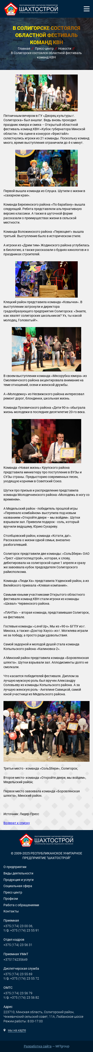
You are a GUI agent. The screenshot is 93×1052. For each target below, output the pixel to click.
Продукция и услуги (18, 880)
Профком (10, 898)
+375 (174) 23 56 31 (17, 945)
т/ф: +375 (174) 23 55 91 (21, 930)
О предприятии (14, 867)
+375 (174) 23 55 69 (17, 974)
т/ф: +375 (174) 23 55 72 (21, 978)
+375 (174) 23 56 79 (17, 993)
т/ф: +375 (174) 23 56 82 (21, 997)
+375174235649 (15, 959)
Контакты (11, 911)
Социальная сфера (17, 886)
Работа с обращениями (21, 905)
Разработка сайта (38, 1046)
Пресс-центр (12, 892)
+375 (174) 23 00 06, (18, 926)
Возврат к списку (16, 823)
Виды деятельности (18, 873)
